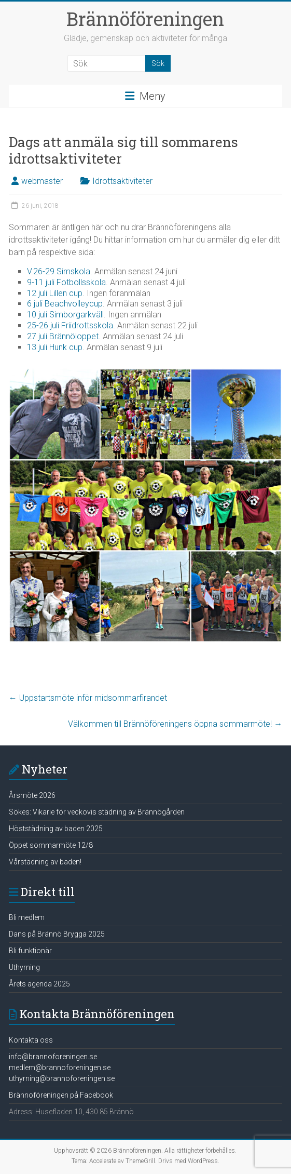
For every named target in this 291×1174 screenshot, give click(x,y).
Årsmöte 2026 (32, 795)
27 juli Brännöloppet (63, 336)
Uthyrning (24, 967)
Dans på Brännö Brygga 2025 (57, 934)
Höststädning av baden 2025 (56, 828)
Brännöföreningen (145, 18)
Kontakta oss (31, 1040)
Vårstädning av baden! (45, 862)
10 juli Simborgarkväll (65, 314)
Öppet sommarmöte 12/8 (51, 845)
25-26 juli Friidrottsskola (70, 325)
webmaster (42, 181)
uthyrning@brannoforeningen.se (62, 1078)
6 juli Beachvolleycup (65, 304)
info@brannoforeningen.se (53, 1056)
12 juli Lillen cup (54, 293)
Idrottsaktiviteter (122, 181)
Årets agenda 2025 (39, 984)
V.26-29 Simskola (58, 271)
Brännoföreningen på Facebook (61, 1095)
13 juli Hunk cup (54, 347)
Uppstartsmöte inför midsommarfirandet (88, 698)
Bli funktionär (30, 950)
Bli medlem (27, 917)
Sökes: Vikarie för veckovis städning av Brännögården (97, 812)
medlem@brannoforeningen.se (59, 1067)
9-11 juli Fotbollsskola (66, 282)
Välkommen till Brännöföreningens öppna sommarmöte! (175, 724)
